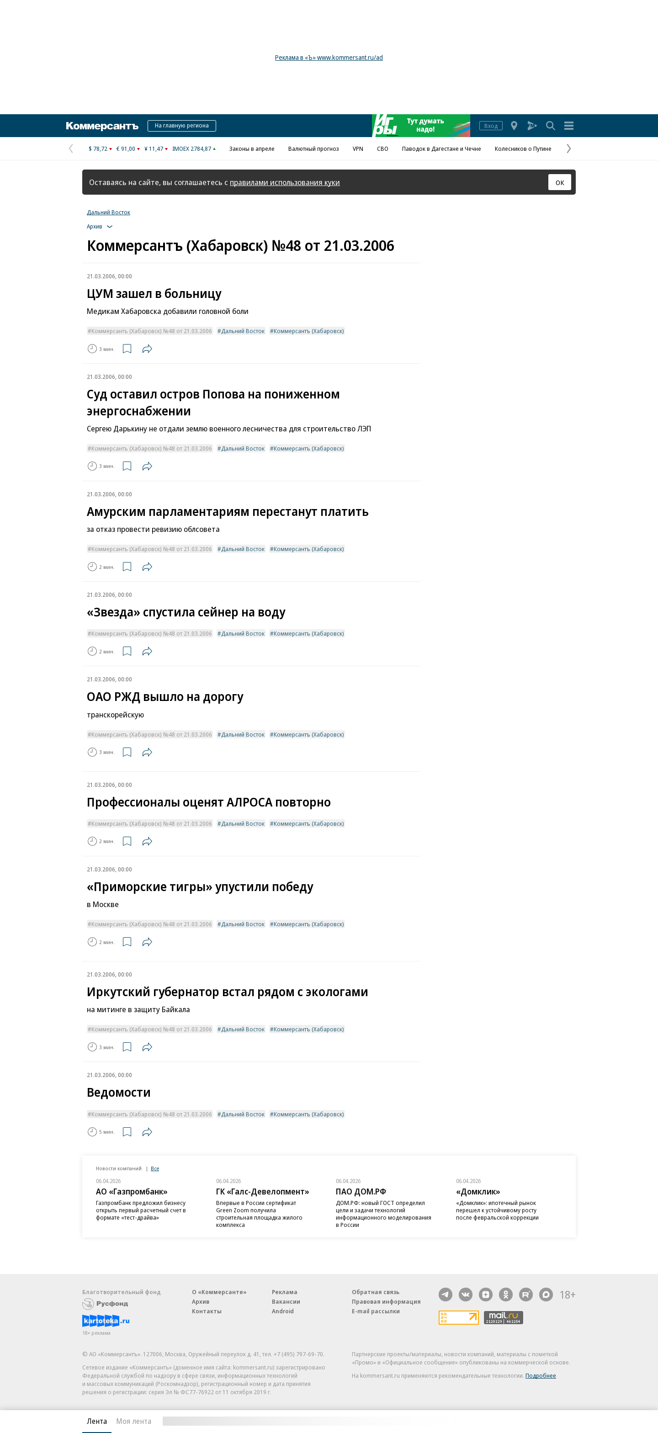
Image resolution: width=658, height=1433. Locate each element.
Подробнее (540, 1375)
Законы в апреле (252, 148)
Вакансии (286, 1301)
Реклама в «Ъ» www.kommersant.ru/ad (329, 57)
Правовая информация (386, 1301)
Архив (200, 1301)
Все (155, 1168)
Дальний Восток (108, 212)
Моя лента (133, 1421)
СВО (382, 148)
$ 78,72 (98, 148)
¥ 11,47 (153, 148)
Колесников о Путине (523, 148)
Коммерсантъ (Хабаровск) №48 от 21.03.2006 (151, 331)
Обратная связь (375, 1292)
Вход (491, 126)
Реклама (284, 1292)
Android (283, 1311)
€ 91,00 (126, 148)
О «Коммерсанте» (219, 1292)
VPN (358, 148)
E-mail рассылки (376, 1311)
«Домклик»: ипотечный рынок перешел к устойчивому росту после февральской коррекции (497, 1210)
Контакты (207, 1311)
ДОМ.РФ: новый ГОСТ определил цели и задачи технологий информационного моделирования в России (383, 1214)
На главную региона (182, 125)
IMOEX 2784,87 (191, 148)
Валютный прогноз (313, 148)
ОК (560, 182)
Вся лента (528, 1421)
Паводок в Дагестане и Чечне (441, 148)
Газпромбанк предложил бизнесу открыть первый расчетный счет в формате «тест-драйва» (141, 1210)
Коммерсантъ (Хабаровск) (309, 331)
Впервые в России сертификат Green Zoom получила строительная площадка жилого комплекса (259, 1214)
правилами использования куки (285, 182)
